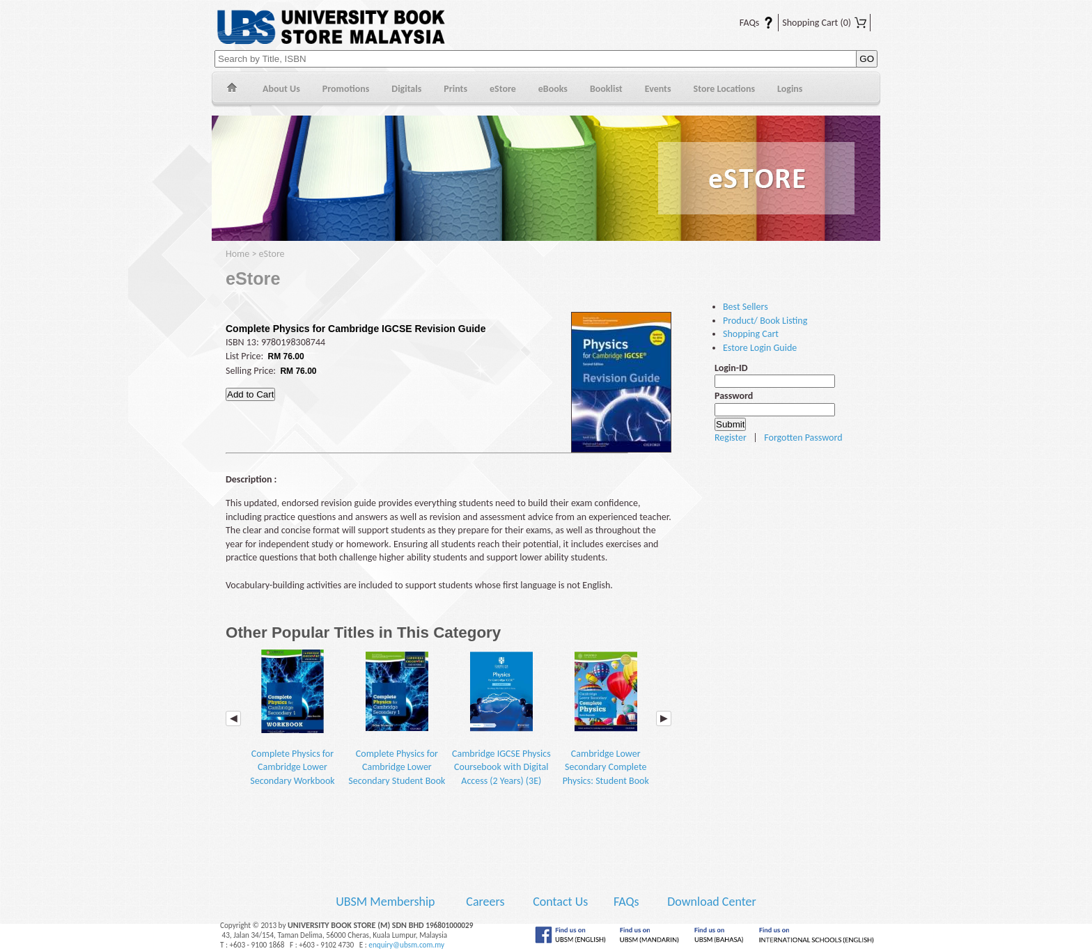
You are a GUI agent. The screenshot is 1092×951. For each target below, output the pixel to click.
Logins (789, 89)
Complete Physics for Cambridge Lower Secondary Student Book (396, 718)
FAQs (748, 23)
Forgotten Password (803, 437)
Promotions (346, 89)
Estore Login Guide (760, 348)
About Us (281, 89)
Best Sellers (745, 307)
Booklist (606, 89)
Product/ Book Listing (765, 321)
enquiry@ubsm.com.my (406, 945)
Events (658, 89)
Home (231, 89)
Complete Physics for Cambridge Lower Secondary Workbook (292, 718)
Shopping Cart (824, 23)
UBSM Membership (386, 901)
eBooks (553, 89)
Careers (485, 901)
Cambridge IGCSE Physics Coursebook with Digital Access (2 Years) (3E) (501, 718)
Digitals (406, 89)
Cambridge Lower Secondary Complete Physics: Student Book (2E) (606, 725)
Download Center (711, 901)
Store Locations (725, 89)
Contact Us (562, 901)
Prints (455, 89)
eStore (503, 89)
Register (731, 437)
